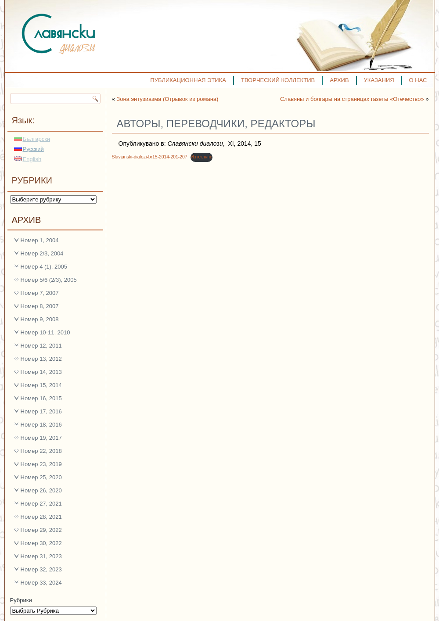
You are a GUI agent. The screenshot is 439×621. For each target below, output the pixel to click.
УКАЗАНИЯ (379, 80)
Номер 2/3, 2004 (42, 253)
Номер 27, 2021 (41, 503)
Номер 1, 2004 (40, 240)
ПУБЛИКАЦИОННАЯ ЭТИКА (188, 80)
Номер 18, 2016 (41, 424)
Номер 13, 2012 (41, 358)
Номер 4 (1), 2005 (44, 266)
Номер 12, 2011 (41, 345)
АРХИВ (339, 80)
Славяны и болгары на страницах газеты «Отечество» (352, 99)
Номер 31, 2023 (41, 556)
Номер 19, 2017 (41, 437)
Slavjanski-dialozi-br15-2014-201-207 (149, 156)
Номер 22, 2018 (41, 451)
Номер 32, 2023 (41, 569)
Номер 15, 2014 (41, 385)
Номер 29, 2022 (41, 530)
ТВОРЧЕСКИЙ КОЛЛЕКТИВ (278, 80)
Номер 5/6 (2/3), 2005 (49, 279)
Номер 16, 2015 (41, 398)
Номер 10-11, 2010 (45, 332)
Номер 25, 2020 (41, 477)
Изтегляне (201, 156)
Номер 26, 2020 (41, 490)
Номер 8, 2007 (40, 306)
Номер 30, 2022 (41, 543)
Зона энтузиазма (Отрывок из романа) (167, 99)
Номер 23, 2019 (41, 464)
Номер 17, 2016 (41, 411)
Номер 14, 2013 (41, 372)
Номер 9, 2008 (40, 319)
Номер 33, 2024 (41, 582)
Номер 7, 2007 (40, 293)
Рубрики (21, 600)
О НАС (418, 80)
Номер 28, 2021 (41, 516)
